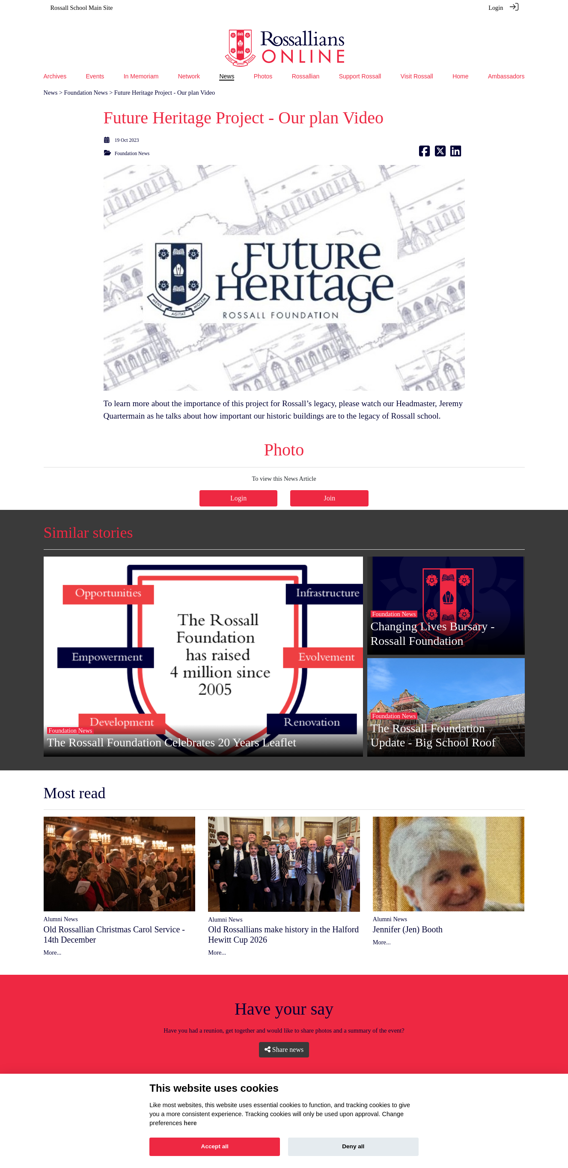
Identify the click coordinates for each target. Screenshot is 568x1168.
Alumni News (61, 907)
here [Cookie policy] (190, 1123)
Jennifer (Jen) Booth (408, 917)
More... (53, 940)
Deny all (353, 1146)
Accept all (215, 1146)
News (51, 81)
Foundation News (86, 81)
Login (495, 7)
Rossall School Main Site (82, 7)
